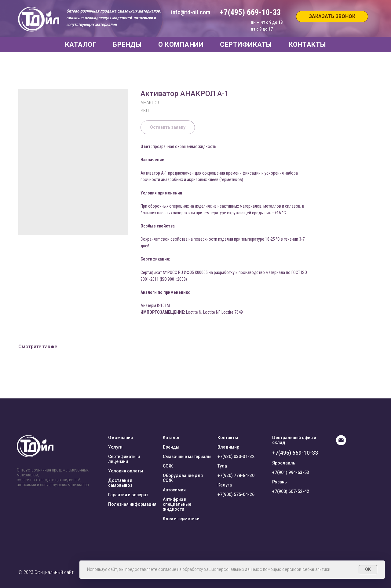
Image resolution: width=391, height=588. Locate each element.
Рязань (279, 481)
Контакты (227, 437)
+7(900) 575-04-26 (235, 494)
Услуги (115, 447)
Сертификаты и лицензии (124, 459)
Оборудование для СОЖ (183, 478)
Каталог (171, 437)
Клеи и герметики (181, 518)
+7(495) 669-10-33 (295, 452)
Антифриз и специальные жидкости (177, 504)
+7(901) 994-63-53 (290, 472)
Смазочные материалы (187, 456)
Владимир (228, 447)
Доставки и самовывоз (120, 483)
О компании (120, 437)
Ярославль (283, 462)
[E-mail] (341, 443)
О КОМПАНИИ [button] (180, 44)
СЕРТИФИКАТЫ (246, 44)
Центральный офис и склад (294, 440)
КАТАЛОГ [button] (81, 44)
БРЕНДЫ (127, 44)
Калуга (224, 485)
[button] (332, 16)
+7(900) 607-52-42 (290, 491)
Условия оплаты (125, 470)
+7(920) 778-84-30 (235, 475)
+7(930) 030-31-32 (235, 456)
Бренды (171, 447)
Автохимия (174, 489)
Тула (222, 466)
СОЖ (168, 466)
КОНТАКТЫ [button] (307, 44)
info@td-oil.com (190, 12)
